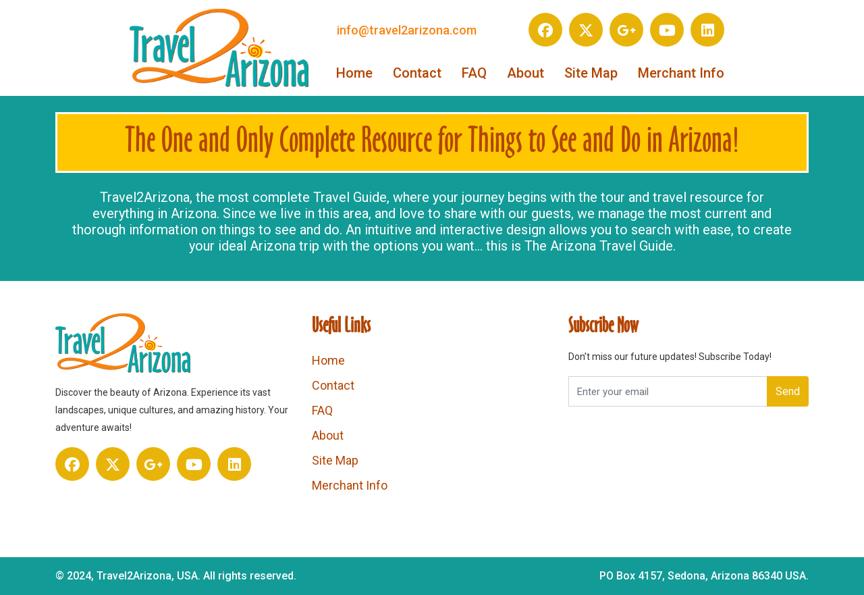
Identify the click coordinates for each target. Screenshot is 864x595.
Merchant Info (681, 73)
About (525, 73)
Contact (417, 73)
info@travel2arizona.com (407, 30)
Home (354, 73)
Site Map (591, 73)
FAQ (474, 73)
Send (788, 391)
